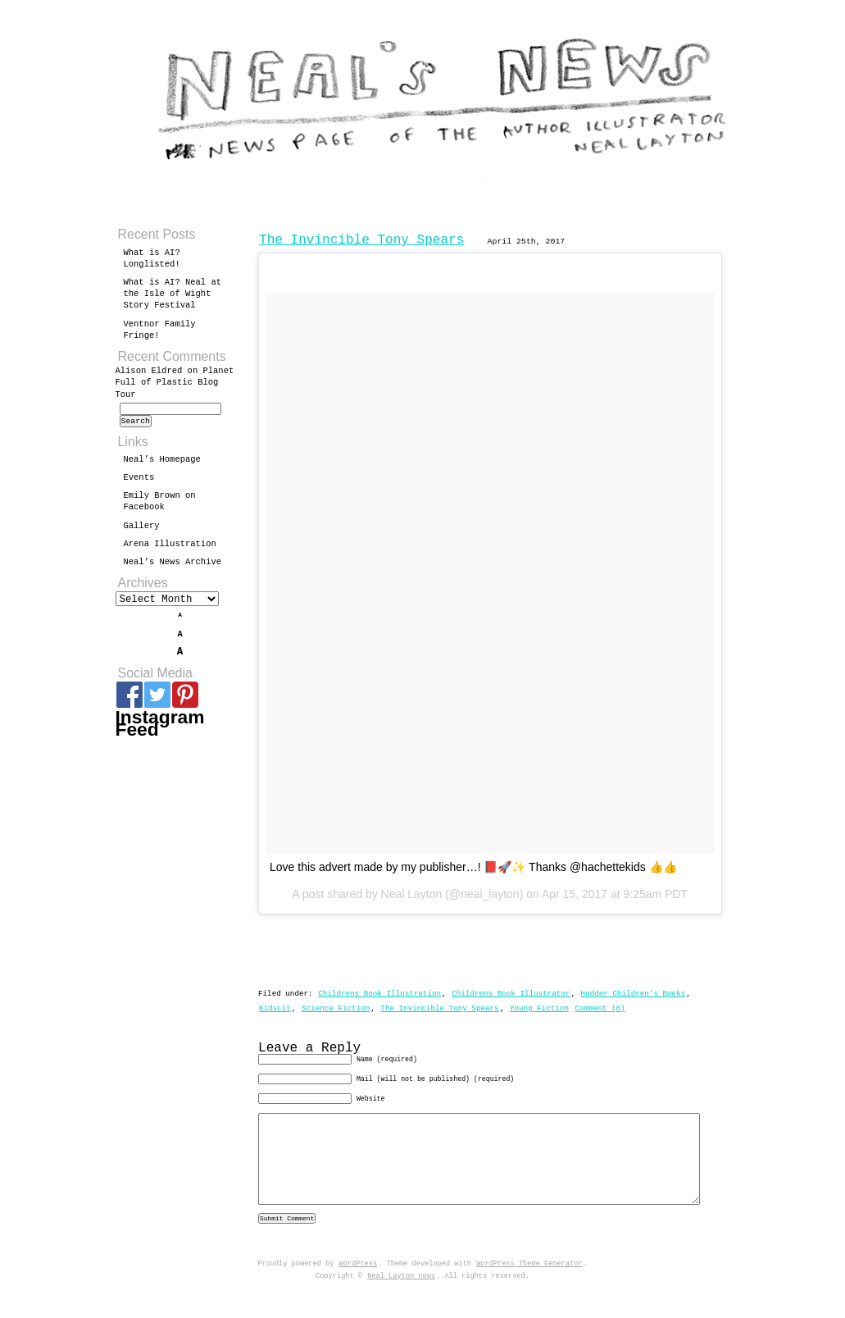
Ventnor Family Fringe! (160, 329)
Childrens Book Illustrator (511, 993)
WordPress (358, 1292)
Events (139, 482)
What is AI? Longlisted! (152, 258)
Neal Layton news (401, 1304)
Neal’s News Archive (173, 566)
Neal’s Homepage (162, 464)
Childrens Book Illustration (379, 993)
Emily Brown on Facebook (160, 506)
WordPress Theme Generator (529, 1292)
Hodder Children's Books (633, 993)
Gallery (142, 530)
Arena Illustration (170, 548)
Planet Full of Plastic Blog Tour (175, 382)
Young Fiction (539, 1008)
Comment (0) (600, 1008)
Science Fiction (336, 1008)
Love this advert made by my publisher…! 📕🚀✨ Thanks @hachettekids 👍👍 (473, 866)
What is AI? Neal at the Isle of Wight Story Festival (173, 293)
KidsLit (275, 1008)
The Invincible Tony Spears (361, 240)
